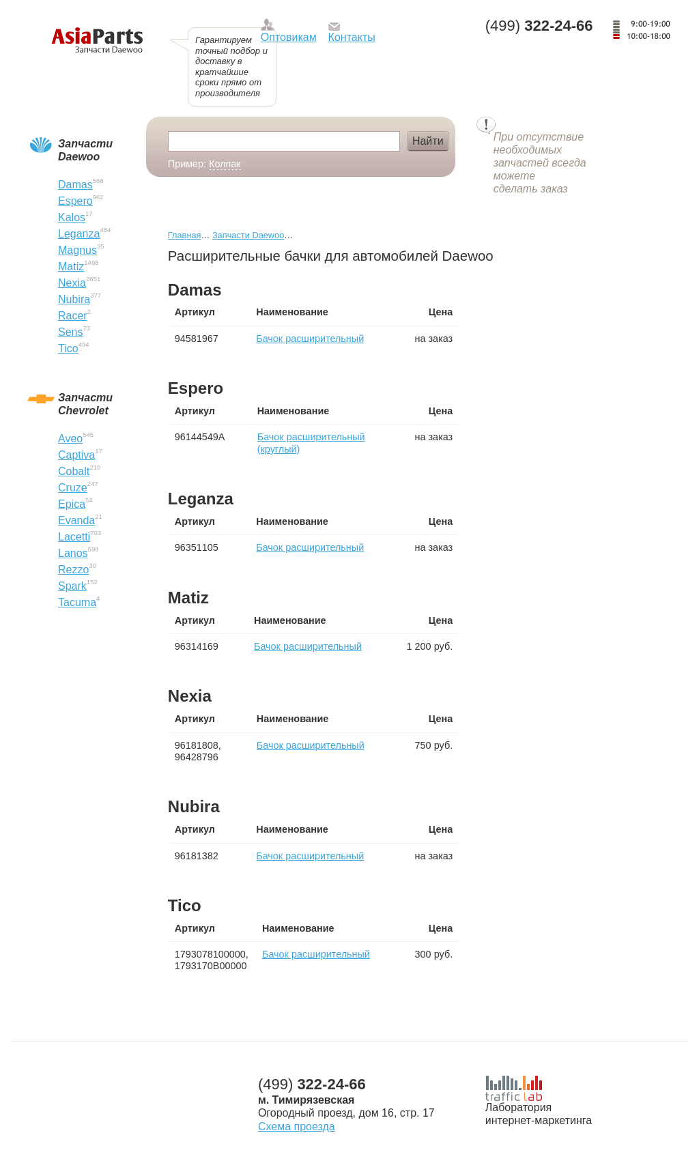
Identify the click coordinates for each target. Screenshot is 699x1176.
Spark (72, 586)
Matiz (71, 266)
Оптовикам (289, 37)
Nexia (72, 283)
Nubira (74, 299)
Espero (75, 201)
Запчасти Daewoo (248, 235)
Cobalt (73, 471)
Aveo (70, 438)
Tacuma (77, 602)
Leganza (79, 234)
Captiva (76, 455)
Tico (68, 348)
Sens (70, 332)
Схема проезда (296, 1126)
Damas (75, 184)
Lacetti (74, 537)
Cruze (72, 487)
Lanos (73, 553)
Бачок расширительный (310, 338)
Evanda (76, 520)
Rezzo (73, 569)
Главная (184, 235)
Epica (71, 504)
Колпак (225, 163)
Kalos (71, 217)
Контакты (351, 37)
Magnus (77, 250)
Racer (72, 315)
